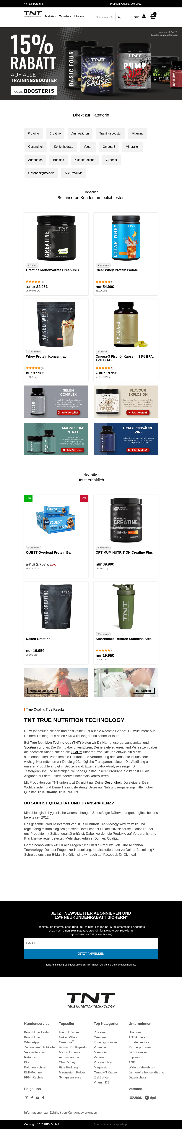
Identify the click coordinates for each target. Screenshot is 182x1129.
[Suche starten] (119, 17)
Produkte (50, 16)
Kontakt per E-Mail (37, 1032)
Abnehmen (35, 159)
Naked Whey (68, 1037)
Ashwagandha (69, 1057)
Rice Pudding (68, 1067)
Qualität (76, 752)
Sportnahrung (34, 747)
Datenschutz (137, 1077)
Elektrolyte (101, 1077)
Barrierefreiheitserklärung (146, 1072)
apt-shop (121, 1124)
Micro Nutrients (69, 1052)
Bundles (58, 159)
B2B (136, 17)
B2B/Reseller (138, 1052)
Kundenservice (139, 1042)
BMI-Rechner (33, 1072)
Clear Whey (67, 1062)
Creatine (55, 133)
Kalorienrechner (84, 159)
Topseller (65, 16)
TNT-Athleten (138, 1037)
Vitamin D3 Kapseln (73, 1047)
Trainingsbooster (110, 133)
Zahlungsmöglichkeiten (40, 1047)
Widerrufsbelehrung (142, 1067)
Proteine (33, 133)
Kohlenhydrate (63, 146)
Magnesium (102, 1067)
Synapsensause (70, 1077)
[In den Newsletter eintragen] (91, 954)
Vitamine (138, 133)
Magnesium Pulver (72, 1072)
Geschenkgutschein (41, 173)
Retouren (30, 1057)
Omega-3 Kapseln (106, 1072)
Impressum (136, 1057)
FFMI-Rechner (34, 1077)
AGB (132, 1062)
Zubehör (111, 159)
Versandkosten (34, 1052)
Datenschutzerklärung (123, 964)
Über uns (79, 16)
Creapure (66, 1042)
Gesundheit (35, 146)
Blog (27, 1062)
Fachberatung (33, 3)
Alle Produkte (74, 173)
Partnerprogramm (141, 1047)
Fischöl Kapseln (70, 1032)
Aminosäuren (80, 133)
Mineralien (132, 146)
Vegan (88, 146)
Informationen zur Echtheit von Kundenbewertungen (60, 1112)
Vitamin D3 (101, 1082)
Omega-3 (109, 146)
